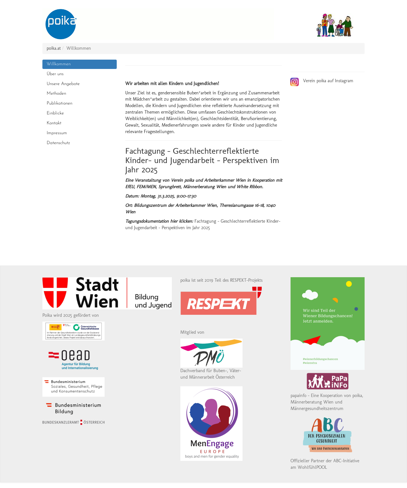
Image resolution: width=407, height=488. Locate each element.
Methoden (56, 93)
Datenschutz (58, 143)
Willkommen (59, 64)
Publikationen (59, 103)
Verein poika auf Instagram (328, 80)
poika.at (54, 48)
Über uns (55, 74)
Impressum (57, 133)
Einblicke (55, 113)
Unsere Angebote (63, 84)
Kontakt (54, 123)
